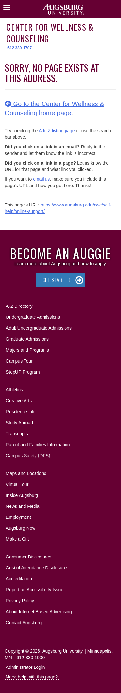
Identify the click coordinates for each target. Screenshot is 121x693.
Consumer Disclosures (28, 556)
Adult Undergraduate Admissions (39, 328)
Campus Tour (19, 361)
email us (41, 179)
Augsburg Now (20, 528)
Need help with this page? (32, 676)
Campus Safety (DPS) (28, 455)
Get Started (57, 280)
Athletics (14, 389)
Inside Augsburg (22, 495)
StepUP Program (23, 372)
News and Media (22, 506)
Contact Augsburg (24, 622)
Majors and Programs (27, 349)
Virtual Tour (17, 484)
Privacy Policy (20, 600)
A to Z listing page (57, 130)
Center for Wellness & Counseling (50, 33)
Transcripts (17, 433)
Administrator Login (25, 667)
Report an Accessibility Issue (34, 589)
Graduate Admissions (27, 339)
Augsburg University (62, 651)
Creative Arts (19, 400)
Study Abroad (19, 422)
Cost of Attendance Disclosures (37, 567)
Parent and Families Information (38, 444)
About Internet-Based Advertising (39, 611)
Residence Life (21, 411)
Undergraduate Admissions (33, 317)
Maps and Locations (26, 473)
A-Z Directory (19, 306)
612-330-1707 (19, 48)
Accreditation (19, 578)
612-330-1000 (30, 657)
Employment (18, 517)
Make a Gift (17, 539)
